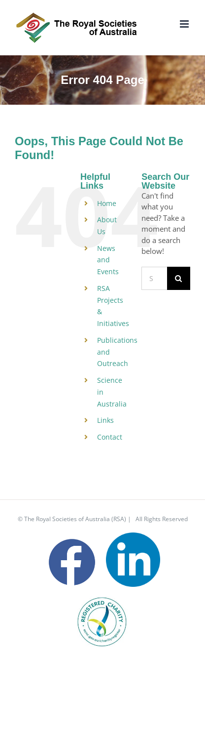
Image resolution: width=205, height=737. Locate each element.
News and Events (108, 260)
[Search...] (154, 278)
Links (105, 420)
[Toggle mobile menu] (185, 24)
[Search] (178, 278)
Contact (109, 437)
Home (106, 203)
